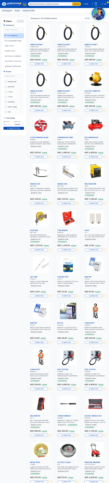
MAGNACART (12, 81)
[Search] (50, 4)
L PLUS (10, 92)
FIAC (9, 112)
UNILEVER (11, 87)
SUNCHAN (11, 102)
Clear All (20, 21)
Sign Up (94, 4)
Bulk (85, 4)
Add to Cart (39, 64)
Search (76, 4)
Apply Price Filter (13, 128)
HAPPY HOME (12, 107)
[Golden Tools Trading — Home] (14, 4)
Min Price (6, 121)
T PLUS (10, 97)
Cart (105, 3)
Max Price (17, 121)
